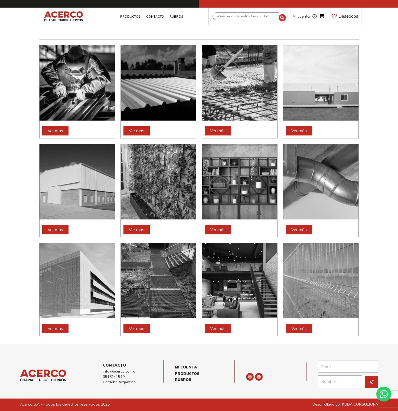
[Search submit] (282, 16)
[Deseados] (334, 16)
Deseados (348, 16)
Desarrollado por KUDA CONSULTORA (344, 404)
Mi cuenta (305, 16)
